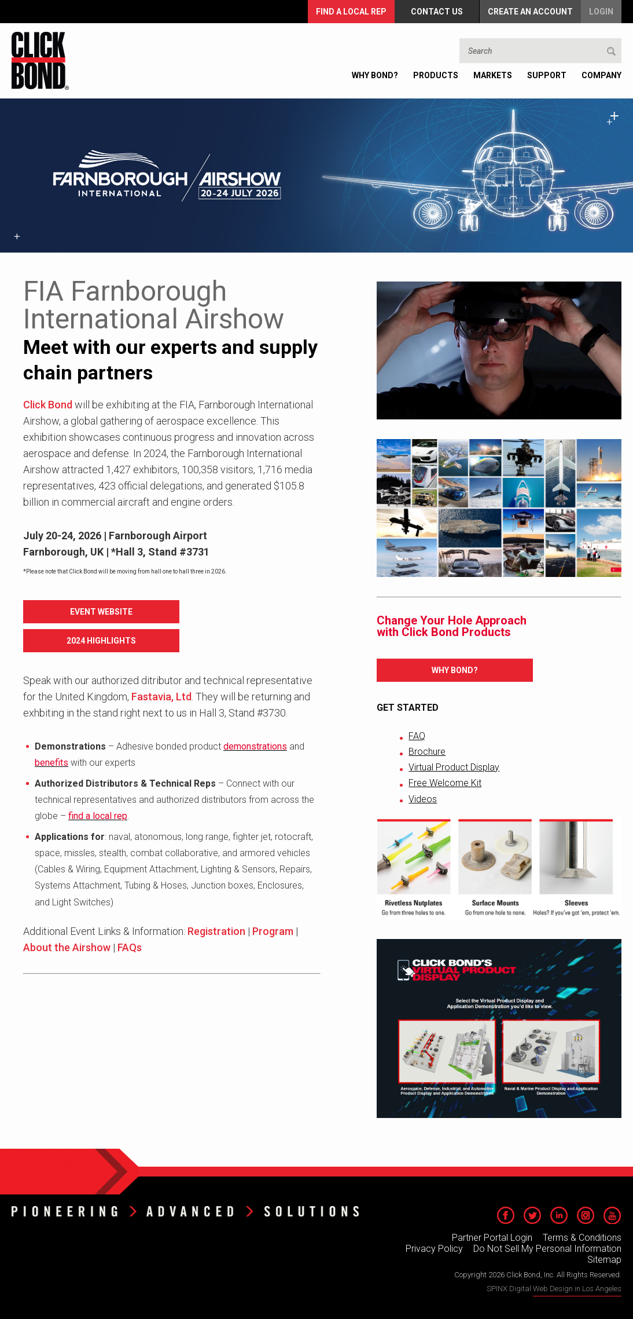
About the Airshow (67, 947)
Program (272, 931)
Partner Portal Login (492, 1237)
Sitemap (604, 1259)
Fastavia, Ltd (161, 696)
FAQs (129, 947)
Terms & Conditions (582, 1237)
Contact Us (437, 11)
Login (601, 11)
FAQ (416, 735)
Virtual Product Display (453, 767)
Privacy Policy (434, 1248)
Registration (216, 931)
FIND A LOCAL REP (351, 11)
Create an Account (530, 11)
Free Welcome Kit (444, 782)
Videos (422, 799)
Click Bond (47, 405)
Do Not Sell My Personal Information (547, 1248)
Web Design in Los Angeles (577, 1288)
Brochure (427, 751)
